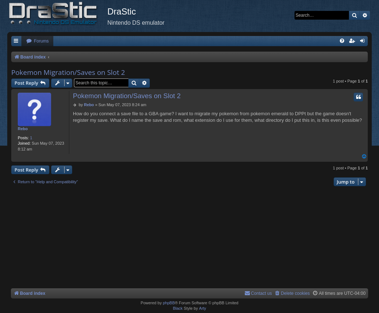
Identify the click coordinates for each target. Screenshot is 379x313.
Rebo (23, 129)
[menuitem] (37, 41)
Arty (202, 308)
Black (178, 308)
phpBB (169, 303)
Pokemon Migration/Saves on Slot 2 (68, 72)
